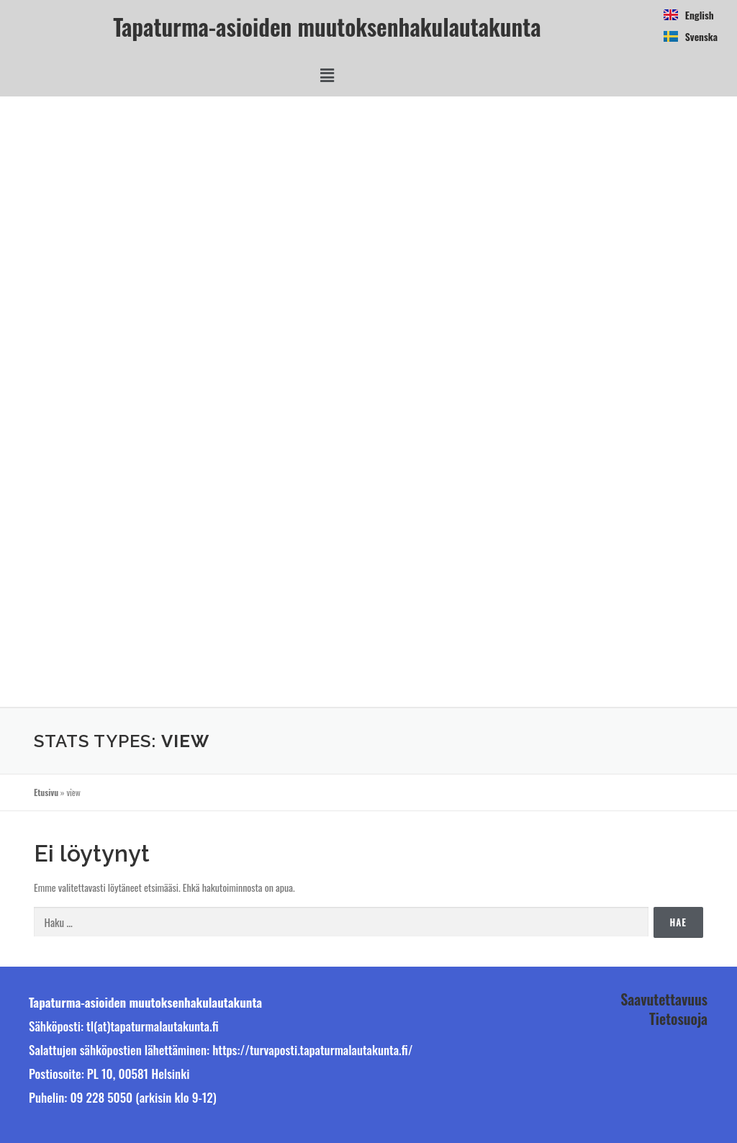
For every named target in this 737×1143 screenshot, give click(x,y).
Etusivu (46, 792)
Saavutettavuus (663, 999)
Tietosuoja (678, 1018)
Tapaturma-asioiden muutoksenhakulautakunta (327, 26)
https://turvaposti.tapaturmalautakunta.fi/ (312, 1050)
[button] (327, 74)
